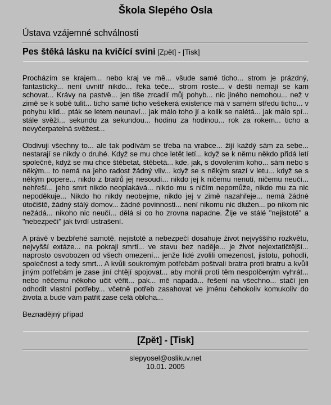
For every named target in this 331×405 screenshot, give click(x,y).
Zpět (167, 52)
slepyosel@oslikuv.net (166, 358)
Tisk (191, 52)
